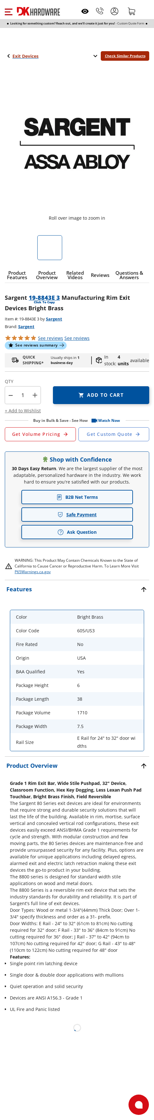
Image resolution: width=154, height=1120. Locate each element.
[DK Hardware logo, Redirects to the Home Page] (38, 11)
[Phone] (100, 11)
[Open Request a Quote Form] (40, 434)
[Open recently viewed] (85, 11)
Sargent (54, 319)
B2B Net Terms (77, 497)
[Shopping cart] (132, 11)
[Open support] (138, 1105)
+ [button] (35, 395)
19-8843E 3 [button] (44, 297)
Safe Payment (77, 515)
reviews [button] (77, 338)
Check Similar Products (125, 55)
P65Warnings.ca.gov (33, 571)
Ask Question (77, 532)
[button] (8, 11)
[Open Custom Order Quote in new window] (114, 434)
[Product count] (23, 395)
